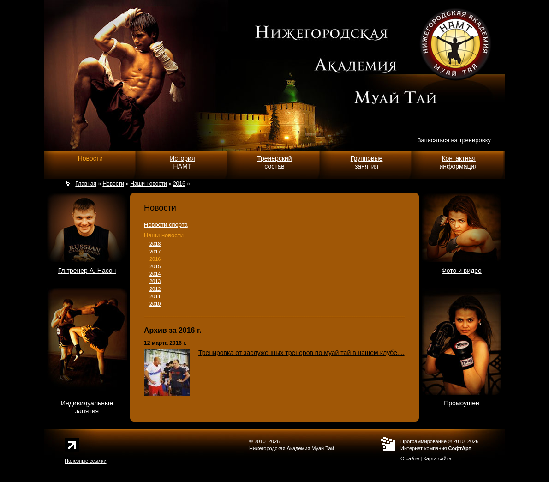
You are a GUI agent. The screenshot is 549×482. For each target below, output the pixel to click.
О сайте (409, 458)
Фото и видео (462, 270)
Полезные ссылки (86, 461)
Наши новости (164, 235)
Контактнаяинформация (458, 162)
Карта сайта (437, 458)
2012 (155, 289)
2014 (155, 274)
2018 (155, 244)
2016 (155, 259)
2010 (155, 304)
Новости (90, 158)
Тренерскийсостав (274, 162)
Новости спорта (166, 224)
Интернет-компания (435, 448)
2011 (155, 296)
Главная (85, 184)
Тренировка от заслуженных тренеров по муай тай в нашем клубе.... (301, 352)
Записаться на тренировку (454, 140)
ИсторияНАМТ (182, 162)
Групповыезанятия (367, 162)
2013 (155, 281)
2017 (155, 251)
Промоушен (461, 403)
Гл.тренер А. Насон (87, 270)
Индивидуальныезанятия (87, 407)
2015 (155, 266)
